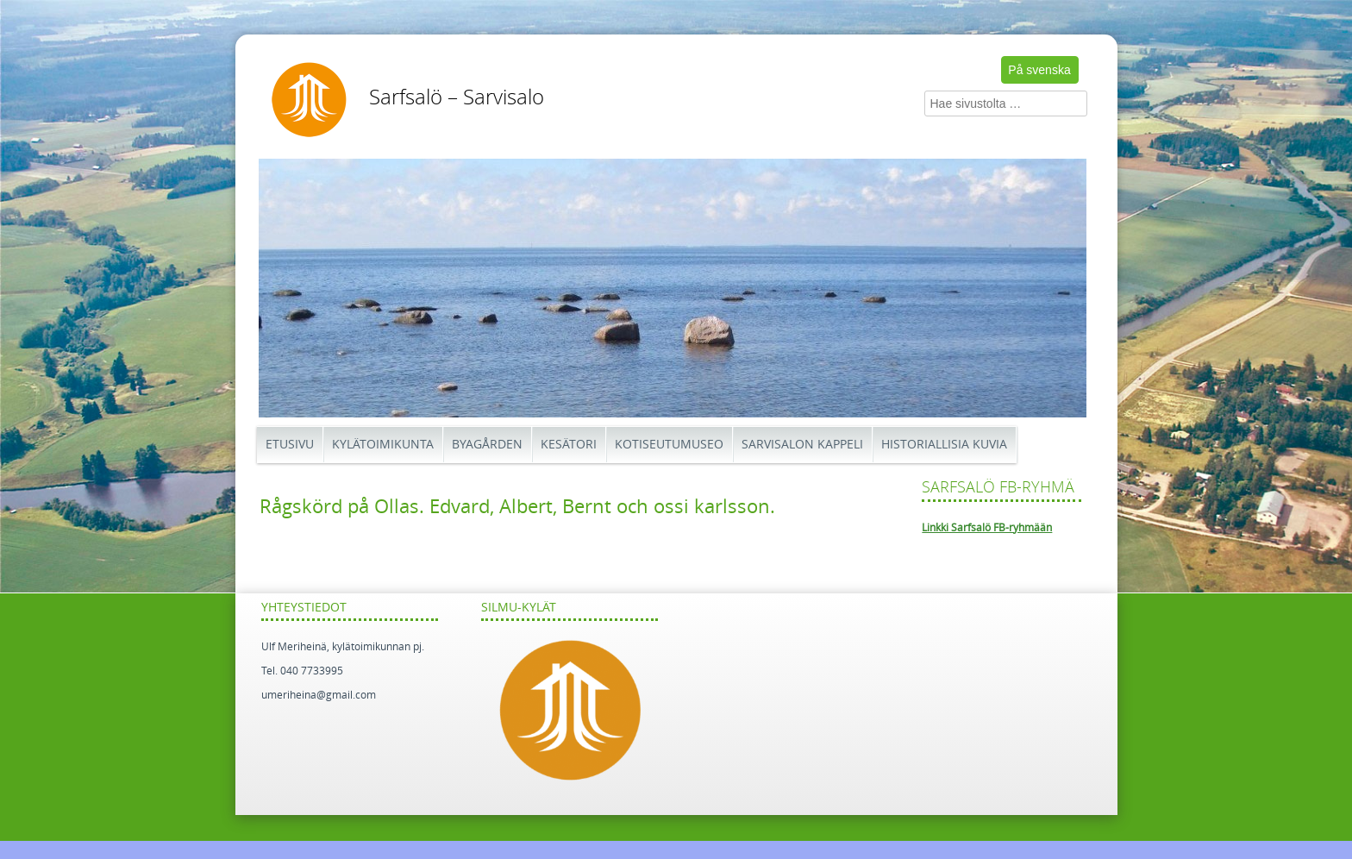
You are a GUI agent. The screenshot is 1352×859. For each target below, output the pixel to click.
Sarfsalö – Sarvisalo (456, 97)
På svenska (1039, 70)
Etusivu (290, 444)
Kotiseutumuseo (669, 444)
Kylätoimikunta (383, 444)
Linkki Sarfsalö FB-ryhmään (987, 528)
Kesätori (569, 444)
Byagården (487, 444)
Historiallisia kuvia (944, 444)
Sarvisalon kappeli (802, 444)
